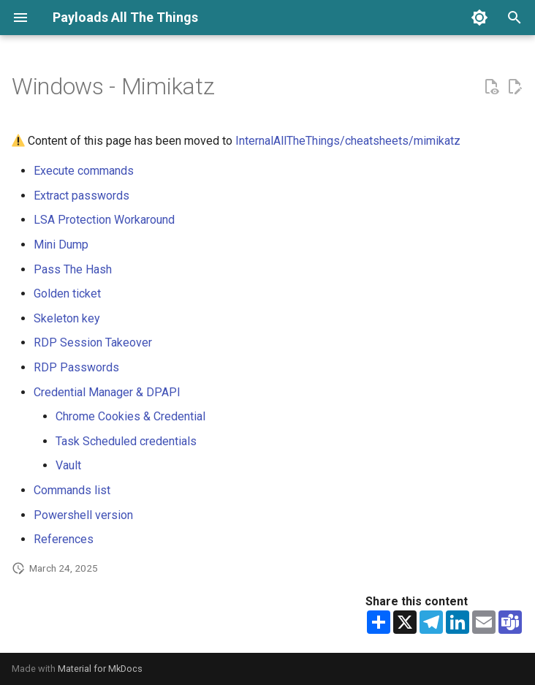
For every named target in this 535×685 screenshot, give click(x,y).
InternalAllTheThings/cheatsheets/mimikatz (347, 141)
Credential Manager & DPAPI (107, 392)
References (64, 539)
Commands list (72, 490)
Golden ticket (67, 293)
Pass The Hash (73, 269)
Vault (68, 465)
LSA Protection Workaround (104, 220)
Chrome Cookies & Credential (130, 416)
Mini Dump (61, 244)
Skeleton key (67, 318)
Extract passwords (81, 196)
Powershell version (83, 515)
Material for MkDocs (100, 668)
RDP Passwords (76, 367)
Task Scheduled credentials (126, 441)
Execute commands (84, 171)
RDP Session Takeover (93, 342)
